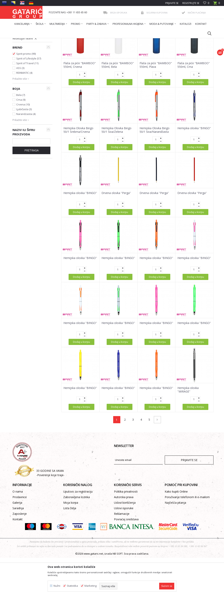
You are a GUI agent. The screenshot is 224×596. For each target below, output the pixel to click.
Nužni (57, 585)
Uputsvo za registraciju (78, 530)
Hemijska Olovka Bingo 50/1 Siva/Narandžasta (154, 168)
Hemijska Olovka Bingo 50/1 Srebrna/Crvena (78, 168)
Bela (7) (20, 133)
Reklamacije (121, 552)
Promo (19, 67)
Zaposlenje (19, 552)
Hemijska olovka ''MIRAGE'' (188, 428)
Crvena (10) (23, 142)
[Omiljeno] (206, 3)
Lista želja (69, 546)
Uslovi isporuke (123, 546)
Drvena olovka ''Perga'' (116, 231)
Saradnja (18, 546)
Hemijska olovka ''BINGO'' (194, 166)
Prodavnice (19, 535)
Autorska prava (123, 535)
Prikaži (157, 55)
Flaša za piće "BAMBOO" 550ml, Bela (117, 103)
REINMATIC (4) (24, 111)
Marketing (90, 585)
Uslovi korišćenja (125, 541)
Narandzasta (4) (25, 152)
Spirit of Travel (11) (27, 101)
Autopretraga (99, 55)
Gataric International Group (27, 40)
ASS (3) (20, 106)
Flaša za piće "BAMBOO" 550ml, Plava (156, 103)
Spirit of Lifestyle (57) (28, 96)
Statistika (72, 585)
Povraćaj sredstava (126, 557)
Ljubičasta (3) (24, 147)
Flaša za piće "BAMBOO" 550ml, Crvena (79, 103)
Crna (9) (20, 138)
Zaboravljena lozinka (76, 535)
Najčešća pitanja (175, 541)
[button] (208, 33)
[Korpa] (216, 4)
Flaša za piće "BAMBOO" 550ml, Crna (193, 103)
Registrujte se (190, 3)
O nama (17, 530)
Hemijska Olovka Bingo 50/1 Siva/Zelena (116, 168)
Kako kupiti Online (176, 530)
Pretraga (31, 188)
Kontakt (17, 557)
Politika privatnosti (126, 530)
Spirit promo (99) (26, 92)
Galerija (17, 541)
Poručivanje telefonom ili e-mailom (187, 535)
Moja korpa (70, 541)
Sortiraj (117, 55)
